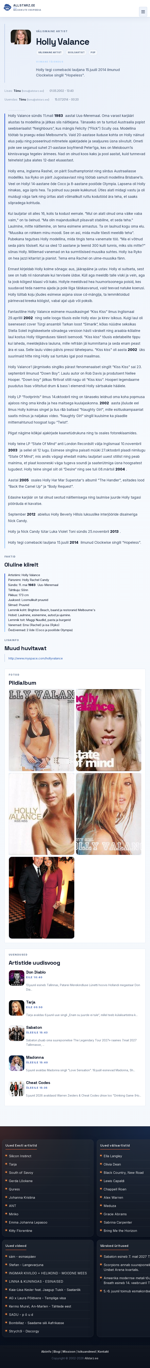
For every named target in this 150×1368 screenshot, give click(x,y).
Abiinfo (46, 1351)
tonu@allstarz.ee (33, 90)
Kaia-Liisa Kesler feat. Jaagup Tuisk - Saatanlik (45, 1290)
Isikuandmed (87, 1351)
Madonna (35, 1057)
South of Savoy (21, 1173)
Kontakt (103, 1351)
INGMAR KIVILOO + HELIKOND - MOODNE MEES (48, 1273)
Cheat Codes (38, 1082)
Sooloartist (76, 52)
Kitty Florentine (20, 1231)
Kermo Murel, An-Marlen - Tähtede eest (40, 1306)
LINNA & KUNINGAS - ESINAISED (36, 1281)
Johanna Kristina (22, 1197)
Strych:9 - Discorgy (24, 1331)
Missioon (69, 1351)
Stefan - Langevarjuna (26, 1265)
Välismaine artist (50, 52)
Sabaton (34, 1027)
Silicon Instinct (20, 1156)
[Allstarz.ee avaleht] (22, 7)
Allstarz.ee (91, 1358)
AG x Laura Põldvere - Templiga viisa (37, 1298)
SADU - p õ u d (21, 1315)
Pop (93, 52)
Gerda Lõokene (21, 1181)
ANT (12, 1206)
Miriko (13, 1214)
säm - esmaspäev (22, 1257)
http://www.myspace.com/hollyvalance (36, 658)
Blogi (57, 1351)
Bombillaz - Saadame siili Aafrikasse (36, 1323)
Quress (14, 1189)
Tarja (30, 1002)
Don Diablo (36, 972)
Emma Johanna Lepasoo (28, 1222)
